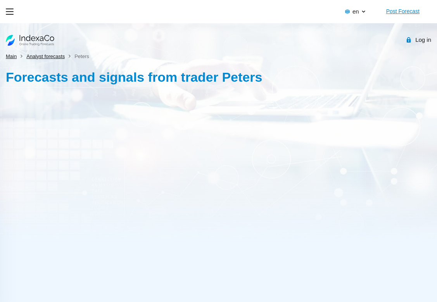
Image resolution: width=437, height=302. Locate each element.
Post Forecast (403, 11)
